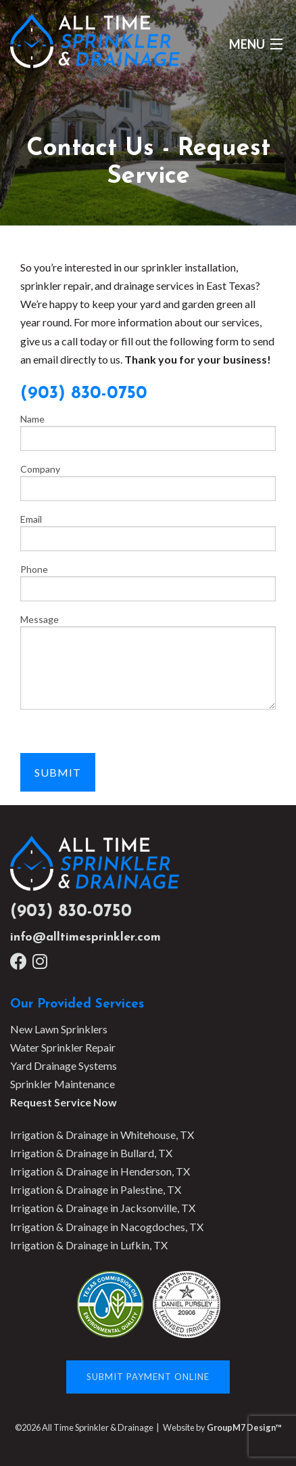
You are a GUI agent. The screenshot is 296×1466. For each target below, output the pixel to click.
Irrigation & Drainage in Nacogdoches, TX (106, 1226)
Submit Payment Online (148, 1376)
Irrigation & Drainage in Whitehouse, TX (102, 1134)
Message (148, 661)
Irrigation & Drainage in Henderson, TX (100, 1171)
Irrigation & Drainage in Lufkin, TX (89, 1244)
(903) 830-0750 (71, 911)
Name (148, 432)
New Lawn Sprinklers (58, 1028)
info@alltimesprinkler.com (85, 937)
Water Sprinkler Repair (63, 1047)
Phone (148, 582)
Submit (57, 772)
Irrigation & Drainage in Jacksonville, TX (102, 1207)
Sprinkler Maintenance (62, 1083)
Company (148, 482)
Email (148, 532)
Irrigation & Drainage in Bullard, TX (91, 1152)
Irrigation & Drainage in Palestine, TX (95, 1189)
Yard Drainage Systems (63, 1065)
